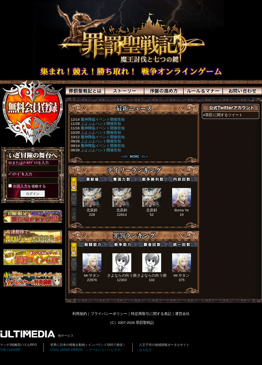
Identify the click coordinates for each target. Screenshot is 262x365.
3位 (74, 214)
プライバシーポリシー (109, 314)
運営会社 (182, 314)
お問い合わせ (242, 91)
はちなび (145, 350)
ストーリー (124, 91)
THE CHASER (10, 350)
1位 (74, 184)
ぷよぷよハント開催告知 (101, 124)
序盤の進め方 (163, 91)
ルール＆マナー (203, 91)
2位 (74, 199)
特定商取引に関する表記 (151, 314)
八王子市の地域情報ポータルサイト (164, 345)
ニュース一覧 (134, 156)
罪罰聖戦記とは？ (85, 91)
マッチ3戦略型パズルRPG (18, 345)
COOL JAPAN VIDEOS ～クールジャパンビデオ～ (86, 350)
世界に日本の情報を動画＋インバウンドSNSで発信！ (88, 345)
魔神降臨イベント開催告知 (103, 119)
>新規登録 (33, 113)
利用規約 (79, 314)
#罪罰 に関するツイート (223, 115)
